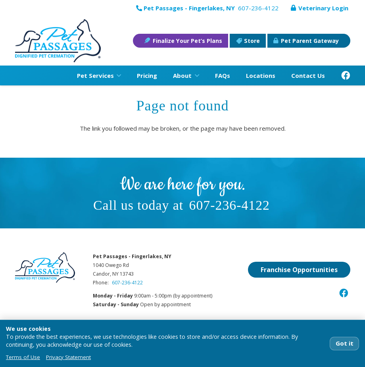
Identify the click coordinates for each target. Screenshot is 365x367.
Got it (344, 343)
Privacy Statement (68, 357)
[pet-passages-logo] (58, 41)
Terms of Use (23, 357)
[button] (117, 75)
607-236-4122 (229, 205)
